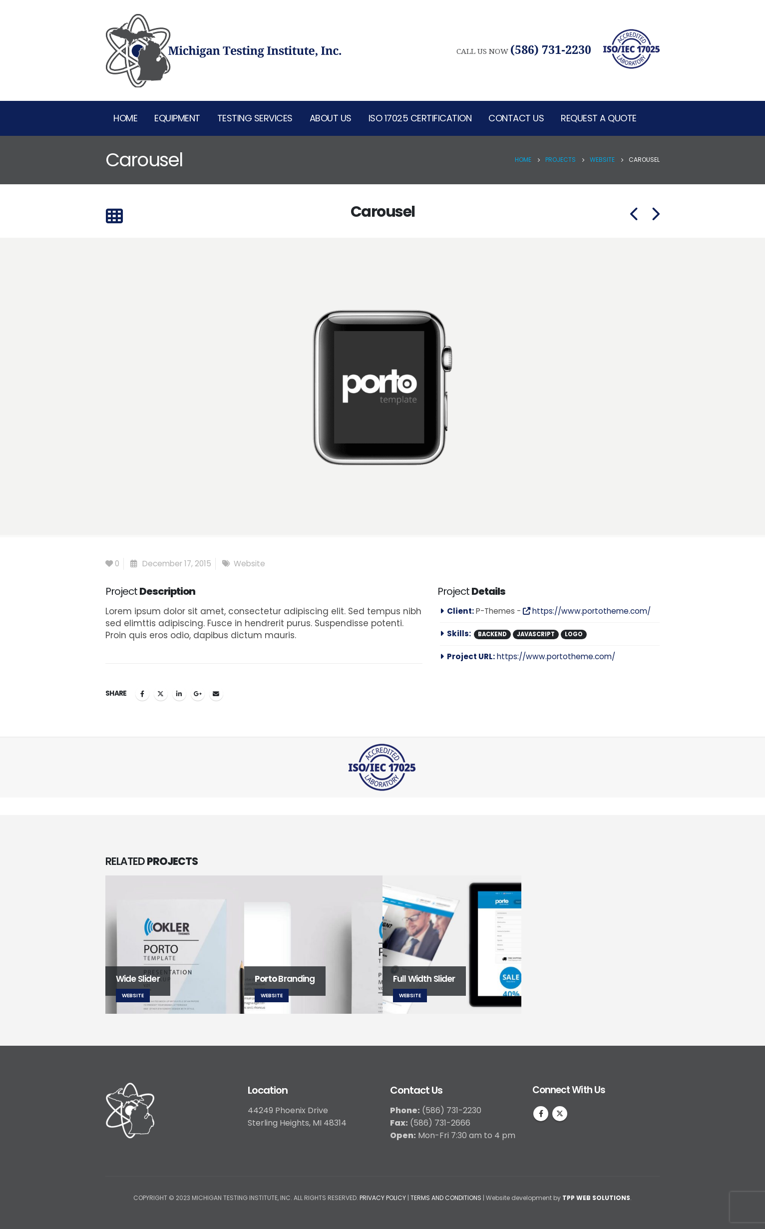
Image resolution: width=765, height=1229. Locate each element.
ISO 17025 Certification (420, 118)
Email (216, 694)
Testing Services (255, 118)
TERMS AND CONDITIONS (445, 1198)
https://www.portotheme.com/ (587, 611)
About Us (331, 118)
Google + (198, 694)
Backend (492, 634)
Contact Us (516, 118)
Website (249, 563)
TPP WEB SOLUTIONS (596, 1198)
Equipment (177, 118)
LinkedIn (179, 694)
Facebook (142, 694)
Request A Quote (599, 118)
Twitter (161, 694)
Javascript (536, 634)
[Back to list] (114, 216)
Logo (574, 634)
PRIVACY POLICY (383, 1198)
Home (125, 118)
